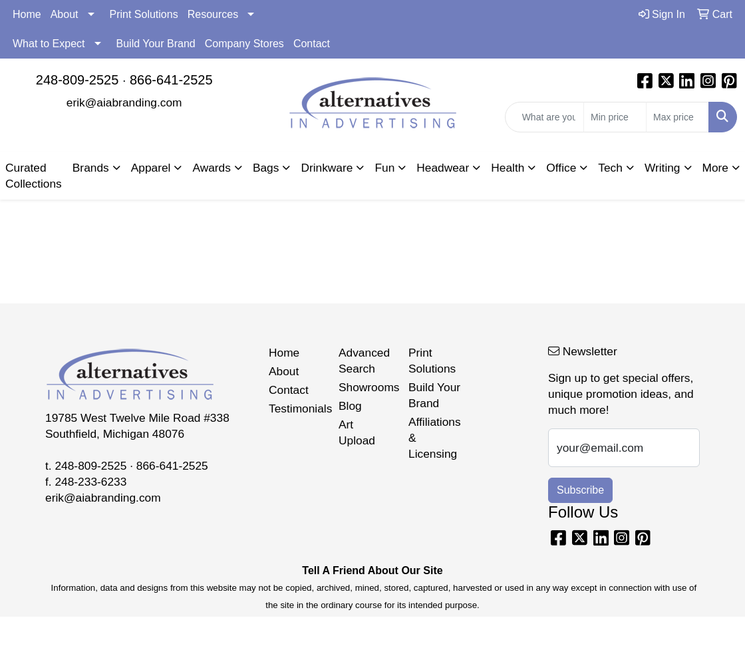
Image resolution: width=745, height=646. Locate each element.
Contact (311, 43)
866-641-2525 (171, 80)
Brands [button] (91, 167)
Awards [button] (211, 167)
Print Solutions (144, 14)
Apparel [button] (151, 167)
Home (27, 14)
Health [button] (507, 167)
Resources (213, 14)
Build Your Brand (156, 43)
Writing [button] (662, 167)
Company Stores (244, 43)
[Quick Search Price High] (677, 117)
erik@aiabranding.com (124, 102)
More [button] (715, 167)
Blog (350, 405)
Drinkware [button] (327, 167)
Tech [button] (610, 167)
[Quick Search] (544, 117)
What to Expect (49, 43)
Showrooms (365, 387)
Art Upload (357, 432)
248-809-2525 (77, 80)
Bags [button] (266, 167)
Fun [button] (384, 167)
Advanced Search (364, 360)
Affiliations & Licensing (434, 437)
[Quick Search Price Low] (615, 117)
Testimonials (296, 408)
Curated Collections (33, 175)
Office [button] (561, 167)
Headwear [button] (442, 167)
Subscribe (580, 490)
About (64, 14)
